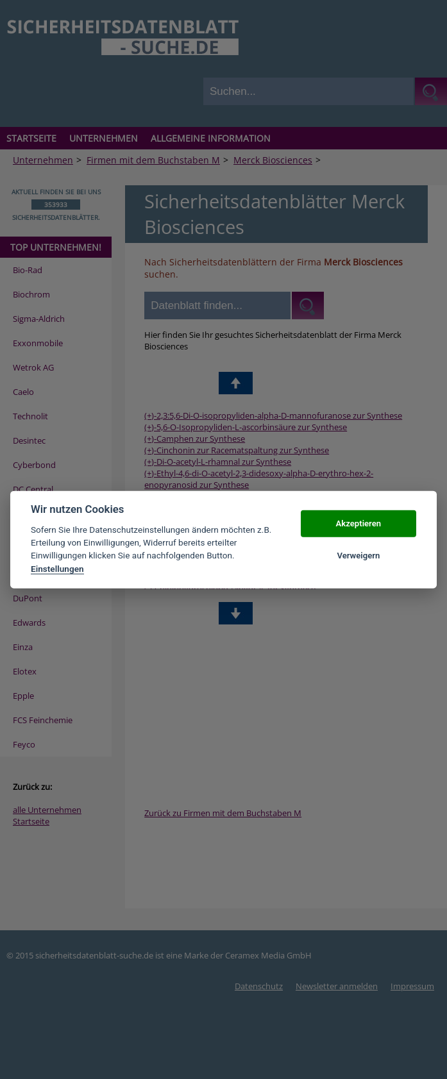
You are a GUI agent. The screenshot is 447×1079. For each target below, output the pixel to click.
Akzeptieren (358, 523)
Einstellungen (57, 569)
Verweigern (358, 555)
